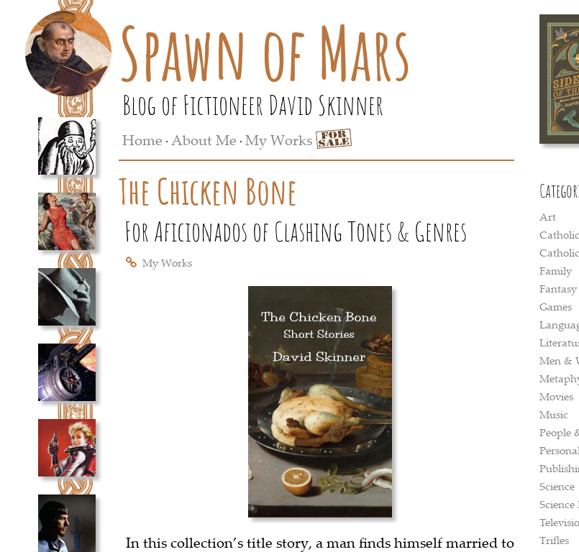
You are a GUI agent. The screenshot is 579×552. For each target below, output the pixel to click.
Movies (556, 396)
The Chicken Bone (208, 190)
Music (553, 414)
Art (547, 216)
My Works (278, 140)
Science (557, 486)
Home (142, 140)
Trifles (554, 540)
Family (555, 270)
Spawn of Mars (265, 52)
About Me (204, 140)
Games (555, 306)
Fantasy (558, 288)
